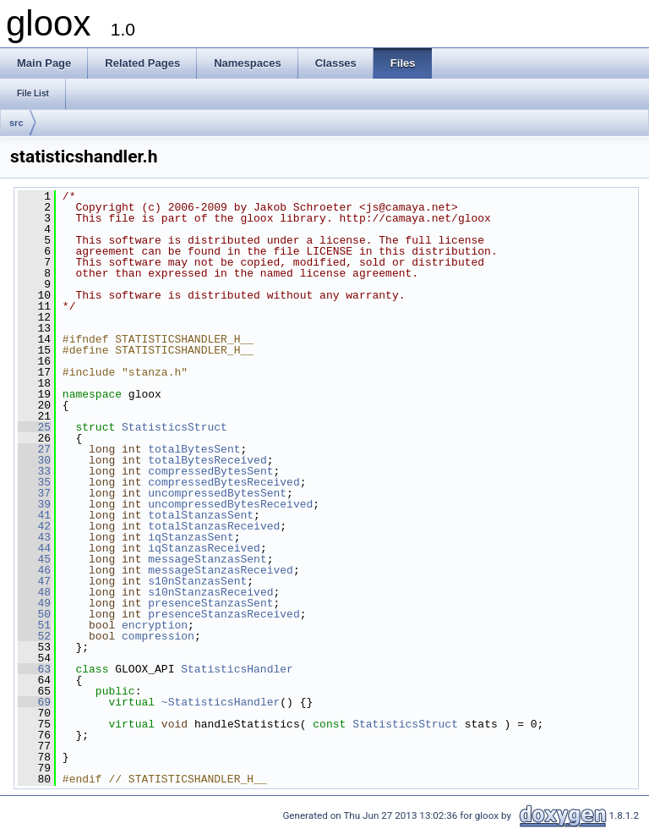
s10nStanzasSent (197, 581)
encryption (155, 625)
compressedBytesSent (210, 471)
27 (34, 449)
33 (34, 471)
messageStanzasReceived (220, 570)
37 (34, 493)
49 (34, 603)
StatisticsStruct (174, 427)
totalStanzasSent (201, 515)
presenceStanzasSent (210, 603)
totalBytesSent (194, 449)
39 (34, 504)
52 (34, 636)
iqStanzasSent (190, 537)
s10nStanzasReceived (210, 592)
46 (34, 570)
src (16, 123)
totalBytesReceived (207, 460)
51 (34, 625)
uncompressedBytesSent (217, 493)
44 (34, 548)
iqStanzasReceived (204, 548)
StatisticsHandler (237, 669)
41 (34, 515)
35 (34, 482)
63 (34, 669)
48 (34, 592)
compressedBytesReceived (223, 482)
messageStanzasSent (207, 559)
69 (34, 702)
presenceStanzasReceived (223, 614)
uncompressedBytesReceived (230, 504)
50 (34, 614)
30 (34, 460)
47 (34, 581)
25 (34, 427)
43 (34, 537)
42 (34, 526)
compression (158, 636)
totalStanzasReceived (214, 526)
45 (34, 559)
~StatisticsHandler (220, 702)
